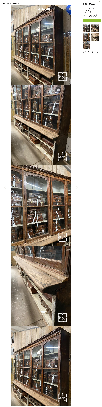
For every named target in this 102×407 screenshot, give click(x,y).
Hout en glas (91, 12)
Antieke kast (91, 10)
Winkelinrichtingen (92, 8)
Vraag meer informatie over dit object (92, 20)
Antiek (90, 11)
